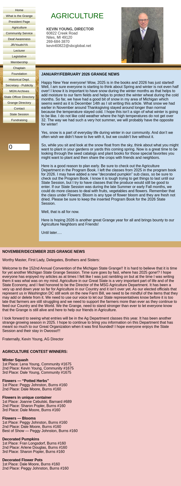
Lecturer (19, 50)
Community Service (19, 33)
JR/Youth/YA (19, 45)
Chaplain (19, 68)
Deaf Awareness (19, 39)
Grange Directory (19, 102)
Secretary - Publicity (19, 85)
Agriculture (19, 27)
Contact (19, 108)
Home (19, 10)
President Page (19, 21)
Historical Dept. (19, 79)
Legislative (19, 56)
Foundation (19, 73)
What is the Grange (19, 16)
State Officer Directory (19, 97)
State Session (19, 114)
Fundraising (19, 120)
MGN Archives (19, 91)
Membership (19, 62)
